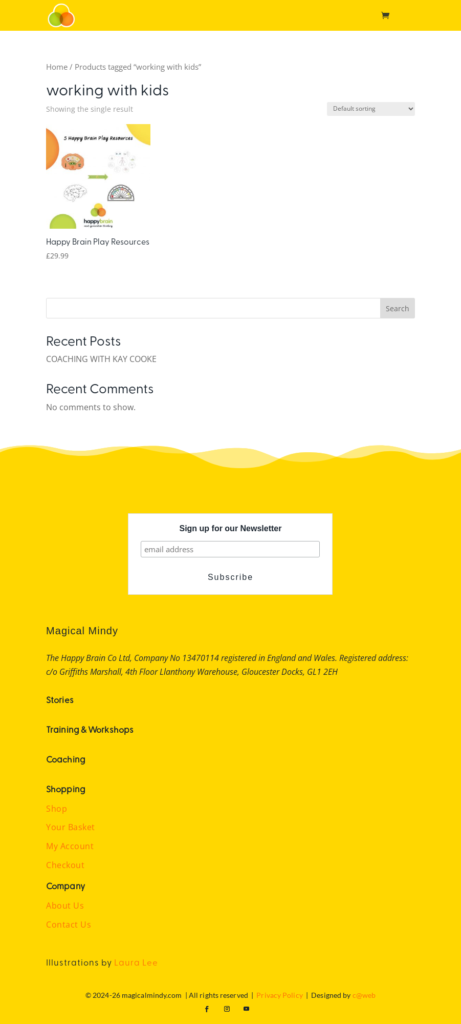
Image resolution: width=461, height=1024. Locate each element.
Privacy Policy (279, 995)
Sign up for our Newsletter (230, 528)
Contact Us (68, 924)
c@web (364, 995)
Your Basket (70, 827)
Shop (56, 808)
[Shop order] (371, 109)
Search (397, 308)
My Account (70, 846)
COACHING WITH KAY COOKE (101, 359)
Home (57, 67)
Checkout (65, 865)
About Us (65, 905)
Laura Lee (136, 962)
